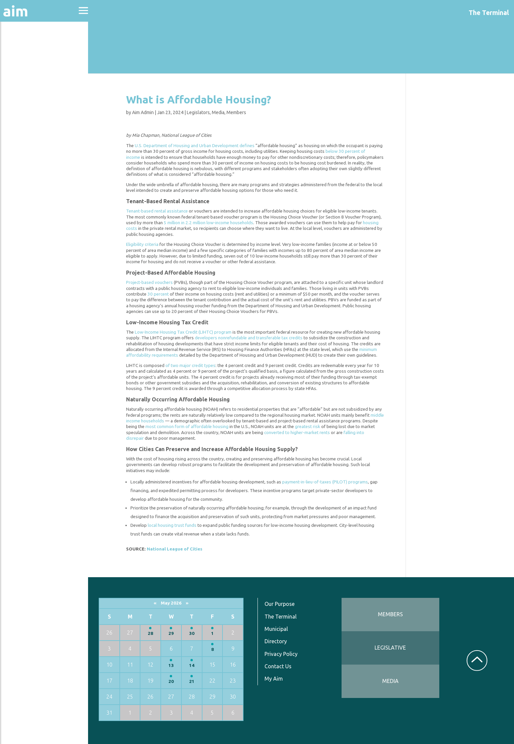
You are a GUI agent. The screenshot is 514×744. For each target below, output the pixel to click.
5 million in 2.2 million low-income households (211, 222)
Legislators (200, 112)
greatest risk (310, 426)
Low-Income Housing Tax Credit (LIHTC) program (185, 332)
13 (175, 665)
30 (195, 633)
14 (195, 665)
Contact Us (281, 666)
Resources (22, 146)
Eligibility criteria (145, 244)
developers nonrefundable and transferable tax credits (251, 337)
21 (195, 681)
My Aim (277, 679)
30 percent (160, 294)
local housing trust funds (174, 525)
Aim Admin (145, 112)
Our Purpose (283, 604)
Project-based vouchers (152, 282)
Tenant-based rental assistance (159, 211)
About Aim (23, 47)
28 (155, 633)
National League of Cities (177, 548)
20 (175, 681)
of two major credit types (193, 365)
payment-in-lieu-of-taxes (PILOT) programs (328, 481)
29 (175, 633)
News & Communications (33, 123)
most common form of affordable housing (189, 426)
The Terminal (284, 616)
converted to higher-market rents (300, 432)
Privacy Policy (284, 654)
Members (239, 112)
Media (220, 112)
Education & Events (38, 83)
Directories (24, 101)
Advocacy (21, 65)
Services (19, 164)
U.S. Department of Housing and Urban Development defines (197, 145)
